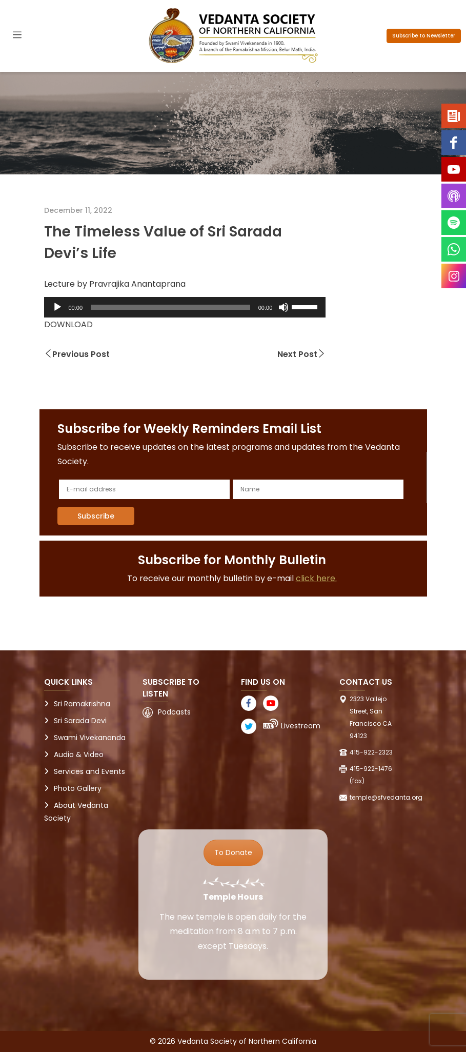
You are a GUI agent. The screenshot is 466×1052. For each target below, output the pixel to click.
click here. (316, 578)
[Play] (57, 307)
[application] (185, 307)
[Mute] (283, 307)
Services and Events (89, 771)
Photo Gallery (78, 788)
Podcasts (174, 712)
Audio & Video (79, 754)
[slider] (170, 307)
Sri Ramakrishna (82, 704)
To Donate (233, 852)
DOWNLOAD (68, 324)
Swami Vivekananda (90, 737)
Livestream (300, 726)
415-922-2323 (371, 752)
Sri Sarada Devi (80, 721)
